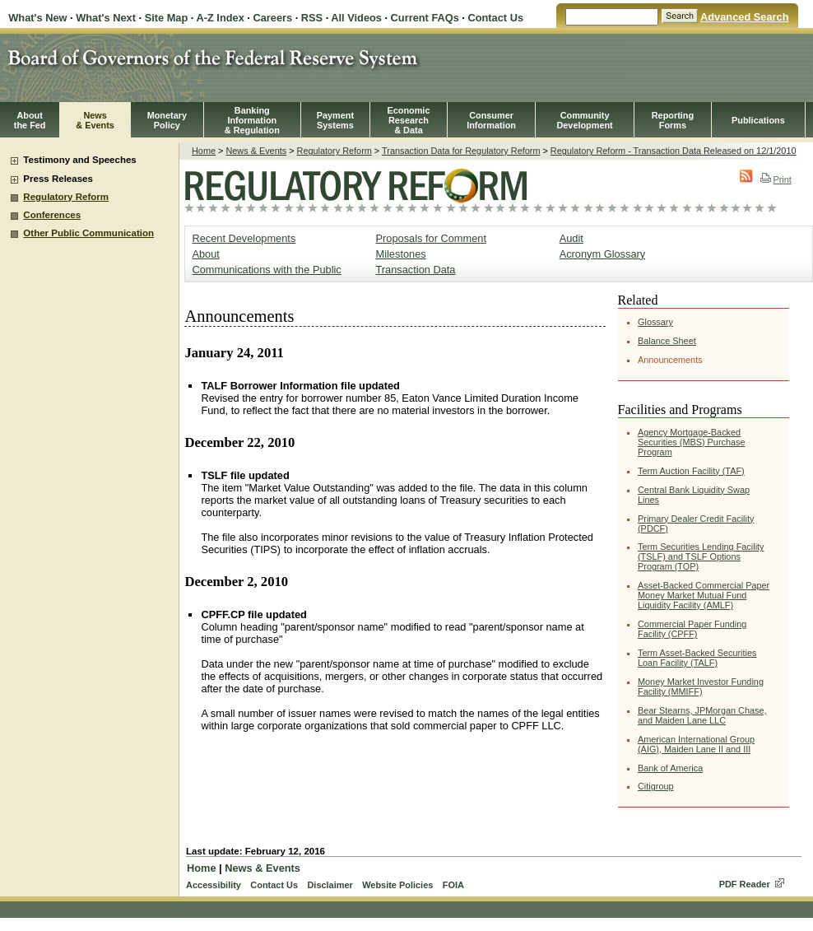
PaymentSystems (335, 120)
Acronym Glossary (603, 254)
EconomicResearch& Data (408, 120)
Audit (571, 238)
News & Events (255, 151)
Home (204, 151)
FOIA (453, 885)
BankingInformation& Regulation (252, 120)
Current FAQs (425, 18)
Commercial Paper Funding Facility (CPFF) (692, 629)
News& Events (95, 120)
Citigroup (656, 786)
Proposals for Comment (431, 238)
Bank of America (670, 768)
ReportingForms (673, 120)
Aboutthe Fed (30, 120)
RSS (312, 18)
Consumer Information (491, 120)
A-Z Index (220, 18)
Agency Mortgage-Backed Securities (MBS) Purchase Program (692, 442)
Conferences (52, 215)
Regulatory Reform (66, 197)
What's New (37, 18)
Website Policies (397, 885)
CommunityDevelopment (584, 120)
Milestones (401, 254)
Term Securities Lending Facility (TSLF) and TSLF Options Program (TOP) (701, 556)
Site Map (166, 18)
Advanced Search (744, 17)
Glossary (655, 322)
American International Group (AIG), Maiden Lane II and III (696, 744)
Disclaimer (329, 885)
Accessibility (213, 885)
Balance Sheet (667, 341)
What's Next (106, 18)
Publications (758, 120)
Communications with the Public (266, 269)
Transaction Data (416, 269)
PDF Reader (744, 884)
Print (775, 179)
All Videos (356, 18)
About (205, 254)
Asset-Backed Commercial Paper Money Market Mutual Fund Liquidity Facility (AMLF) (703, 595)
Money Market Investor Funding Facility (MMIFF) (701, 686)
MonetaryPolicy (167, 120)
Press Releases (58, 179)
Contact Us (495, 18)
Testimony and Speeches (79, 160)
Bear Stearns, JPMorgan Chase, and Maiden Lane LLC (702, 715)
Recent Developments (243, 238)
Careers (272, 18)
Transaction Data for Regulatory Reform (461, 151)
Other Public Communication (88, 233)
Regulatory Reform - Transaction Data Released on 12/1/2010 (674, 151)
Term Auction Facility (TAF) (691, 471)
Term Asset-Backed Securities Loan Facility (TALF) (697, 658)
